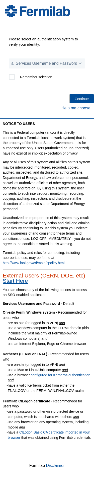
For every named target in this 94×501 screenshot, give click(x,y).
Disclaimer (55, 465)
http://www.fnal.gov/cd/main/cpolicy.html (33, 263)
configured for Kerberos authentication (60, 375)
